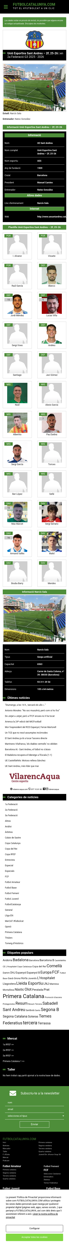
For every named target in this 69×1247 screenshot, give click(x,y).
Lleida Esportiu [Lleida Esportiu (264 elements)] (29, 983)
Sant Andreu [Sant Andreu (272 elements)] (14, 1009)
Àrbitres (9, 832)
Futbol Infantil (51, 1195)
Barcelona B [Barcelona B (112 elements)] (47, 960)
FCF (7, 876)
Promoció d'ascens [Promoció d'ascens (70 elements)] (53, 997)
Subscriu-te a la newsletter (40, 1093)
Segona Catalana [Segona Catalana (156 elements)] (15, 1016)
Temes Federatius (51, 1183)
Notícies (6, 1145)
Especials (9, 871)
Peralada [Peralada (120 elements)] (37, 989)
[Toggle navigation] (5, 7)
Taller (5, 1151)
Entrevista (10, 860)
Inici (4, 1142)
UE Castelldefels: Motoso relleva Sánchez (25, 760)
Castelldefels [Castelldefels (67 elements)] (60, 960)
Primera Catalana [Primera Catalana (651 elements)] (23, 996)
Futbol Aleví (51, 1198)
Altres (8, 821)
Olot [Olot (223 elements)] (28, 989)
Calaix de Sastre (13, 837)
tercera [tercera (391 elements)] (30, 1022)
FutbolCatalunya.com (34, 4)
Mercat (5, 1157)
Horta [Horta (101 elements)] (24, 978)
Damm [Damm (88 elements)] (6, 972)
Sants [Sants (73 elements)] (37, 1010)
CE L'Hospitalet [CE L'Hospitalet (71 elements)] (10, 966)
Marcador (6, 1148)
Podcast (6, 1161)
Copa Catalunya (12, 843)
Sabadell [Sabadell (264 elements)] (50, 1003)
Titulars (8, 938)
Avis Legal (15, 1235)
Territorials (7, 1198)
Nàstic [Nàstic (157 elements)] (19, 989)
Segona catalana (45, 1145)
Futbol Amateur (12, 882)
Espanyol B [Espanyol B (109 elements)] (33, 972)
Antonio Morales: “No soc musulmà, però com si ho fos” (32, 710)
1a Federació (11, 804)
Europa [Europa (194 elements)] (46, 972)
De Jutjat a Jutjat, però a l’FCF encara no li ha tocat (30, 716)
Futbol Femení (12, 893)
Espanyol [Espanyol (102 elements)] (21, 972)
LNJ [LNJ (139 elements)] (46, 983)
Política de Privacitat (30, 1235)
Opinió (8, 926)
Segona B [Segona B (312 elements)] (50, 1009)
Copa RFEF (10, 854)
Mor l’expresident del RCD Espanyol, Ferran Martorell (30, 727)
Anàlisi (8, 826)
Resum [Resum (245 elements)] (21, 1003)
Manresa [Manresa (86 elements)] (54, 983)
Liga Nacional (8, 1195)
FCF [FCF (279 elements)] (55, 972)
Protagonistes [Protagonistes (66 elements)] (9, 1004)
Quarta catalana (44, 1151)
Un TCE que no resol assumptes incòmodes (26, 732)
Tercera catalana (45, 1148)
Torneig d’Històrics (14, 943)
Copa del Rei (11, 849)
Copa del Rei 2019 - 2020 (46, 1213)
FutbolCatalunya (13, 904)
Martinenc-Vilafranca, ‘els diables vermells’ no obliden (31, 744)
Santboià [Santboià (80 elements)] (30, 1010)
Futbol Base (11, 887)
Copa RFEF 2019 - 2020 (45, 1216)
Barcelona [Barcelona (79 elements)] (34, 960)
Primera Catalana (13, 932)
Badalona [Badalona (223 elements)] (21, 960)
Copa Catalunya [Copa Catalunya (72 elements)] (24, 966)
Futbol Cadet (51, 1192)
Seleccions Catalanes (52, 1174)
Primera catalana (45, 1142)
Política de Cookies (50, 1235)
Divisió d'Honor (9, 1192)
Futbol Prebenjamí (53, 1201)
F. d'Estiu (6, 1154)
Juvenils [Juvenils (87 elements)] (32, 978)
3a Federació (11, 815)
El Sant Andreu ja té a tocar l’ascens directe (26, 738)
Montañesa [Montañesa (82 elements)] (8, 990)
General (9, 910)
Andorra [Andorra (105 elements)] (7, 960)
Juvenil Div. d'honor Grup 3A (49, 1154)
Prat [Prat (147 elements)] (46, 989)
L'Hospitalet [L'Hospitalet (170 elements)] (46, 978)
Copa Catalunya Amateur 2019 (48, 1219)
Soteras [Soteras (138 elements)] (33, 1016)
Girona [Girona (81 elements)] (17, 978)
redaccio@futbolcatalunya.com (34, 1238)
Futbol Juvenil (12, 899)
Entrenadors (48, 1177)
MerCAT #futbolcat (14, 921)
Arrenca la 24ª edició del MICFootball (23, 721)
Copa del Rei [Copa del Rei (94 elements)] (39, 966)
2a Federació (11, 810)
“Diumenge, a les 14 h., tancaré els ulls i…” (25, 705)
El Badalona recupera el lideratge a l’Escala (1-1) (28, 755)
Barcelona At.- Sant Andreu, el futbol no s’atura (27, 749)
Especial (9, 865)
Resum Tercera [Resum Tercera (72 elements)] (35, 1004)
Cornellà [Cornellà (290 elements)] (54, 965)
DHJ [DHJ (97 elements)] (12, 972)
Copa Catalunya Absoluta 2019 (48, 1210)
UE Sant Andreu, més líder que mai (22, 766)
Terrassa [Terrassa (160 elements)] (44, 1023)
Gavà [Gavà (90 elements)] (10, 978)
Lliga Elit (9, 915)
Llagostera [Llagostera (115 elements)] (9, 983)
